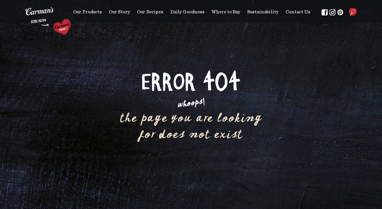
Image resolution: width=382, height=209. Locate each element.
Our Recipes (150, 12)
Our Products (87, 12)
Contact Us (298, 12)
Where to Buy (225, 12)
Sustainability (263, 12)
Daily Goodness (187, 12)
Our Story (119, 12)
